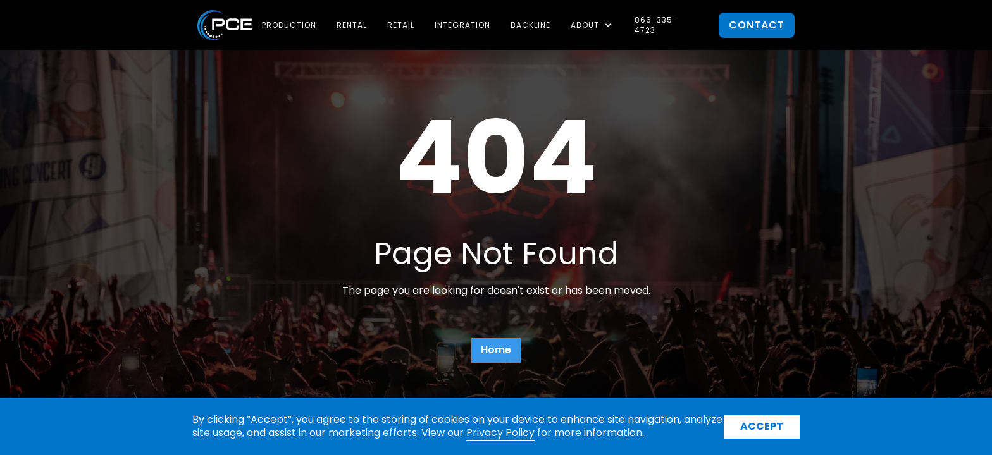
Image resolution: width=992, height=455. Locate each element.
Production (289, 25)
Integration (462, 25)
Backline (530, 25)
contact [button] (756, 25)
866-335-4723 (656, 25)
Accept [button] (761, 426)
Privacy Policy (500, 432)
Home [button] (496, 350)
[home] (224, 25)
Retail (400, 25)
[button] (592, 25)
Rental (352, 25)
